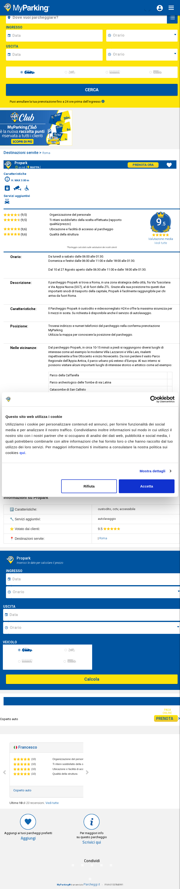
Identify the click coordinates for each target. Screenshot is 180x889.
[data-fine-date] (57, 55)
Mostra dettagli (152, 471)
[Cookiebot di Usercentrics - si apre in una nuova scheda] (154, 399)
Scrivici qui (91, 842)
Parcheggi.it (92, 884)
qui (22, 452)
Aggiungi (28, 838)
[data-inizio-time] (144, 36)
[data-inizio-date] (57, 36)
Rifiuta (89, 486)
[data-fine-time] (144, 55)
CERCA (92, 89)
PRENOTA (167, 718)
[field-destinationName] (87, 18)
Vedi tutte (52, 803)
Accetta (146, 486)
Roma (46, 153)
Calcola (91, 679)
